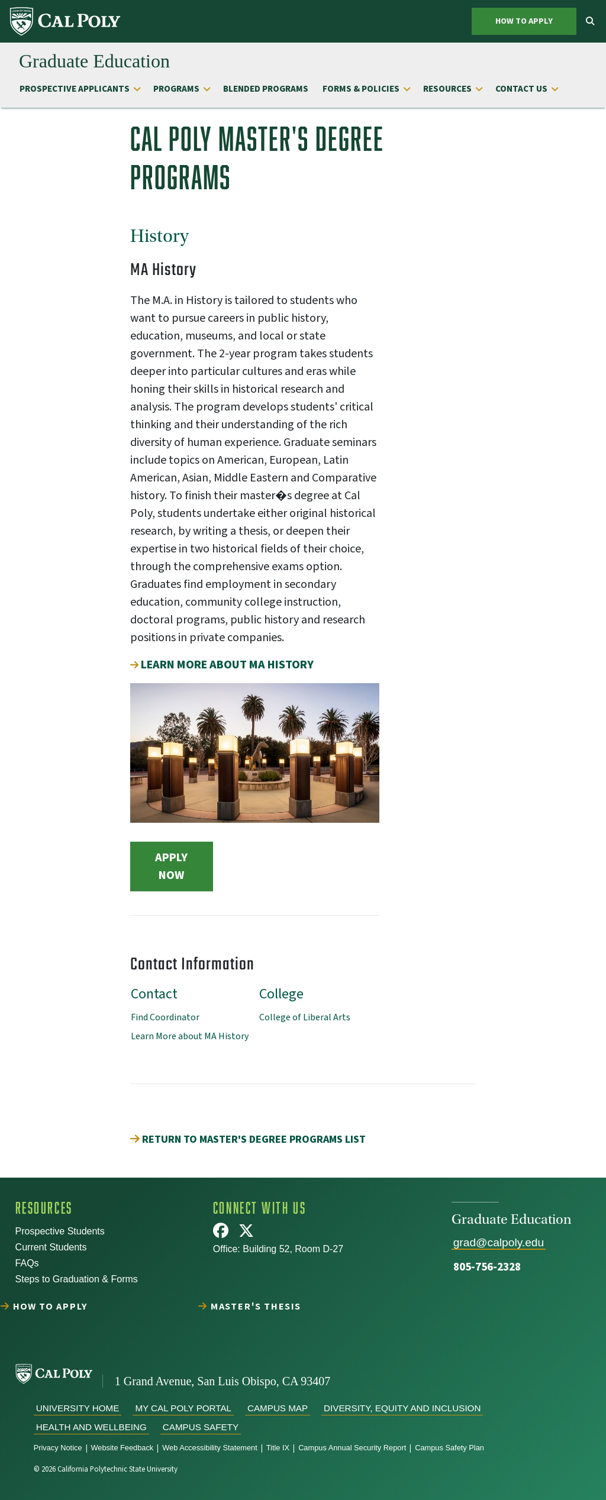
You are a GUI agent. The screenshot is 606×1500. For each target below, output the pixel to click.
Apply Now (171, 866)
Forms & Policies (361, 88)
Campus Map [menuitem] (277, 1408)
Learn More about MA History (190, 1036)
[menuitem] (65, 21)
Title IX (277, 1447)
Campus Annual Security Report (352, 1447)
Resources (447, 88)
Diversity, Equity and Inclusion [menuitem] (402, 1408)
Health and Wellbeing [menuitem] (91, 1427)
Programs (176, 88)
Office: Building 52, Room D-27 (278, 1249)
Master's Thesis (257, 1306)
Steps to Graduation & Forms (76, 1279)
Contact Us (521, 88)
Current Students (51, 1247)
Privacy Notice (58, 1447)
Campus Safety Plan (449, 1447)
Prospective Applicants (75, 88)
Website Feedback (122, 1447)
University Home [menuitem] (78, 1408)
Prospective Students (60, 1231)
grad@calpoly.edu (498, 1242)
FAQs (27, 1263)
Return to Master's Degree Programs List (248, 1139)
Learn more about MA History (227, 665)
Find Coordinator (165, 1017)
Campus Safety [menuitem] (200, 1427)
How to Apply (524, 21)
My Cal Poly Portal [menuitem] (183, 1408)
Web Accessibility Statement (209, 1447)
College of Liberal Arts (304, 1017)
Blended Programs (265, 88)
